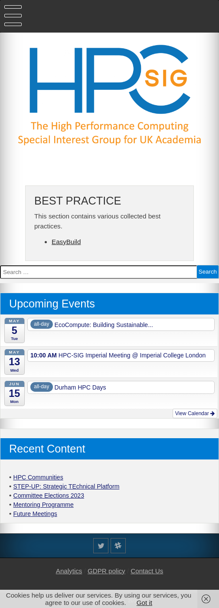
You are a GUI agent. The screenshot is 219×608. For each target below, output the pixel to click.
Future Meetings (35, 513)
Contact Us (147, 571)
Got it (144, 602)
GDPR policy (106, 571)
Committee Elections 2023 (48, 495)
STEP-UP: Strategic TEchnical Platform (66, 486)
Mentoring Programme (43, 504)
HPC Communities (38, 477)
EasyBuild (66, 241)
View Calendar (195, 413)
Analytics (69, 571)
